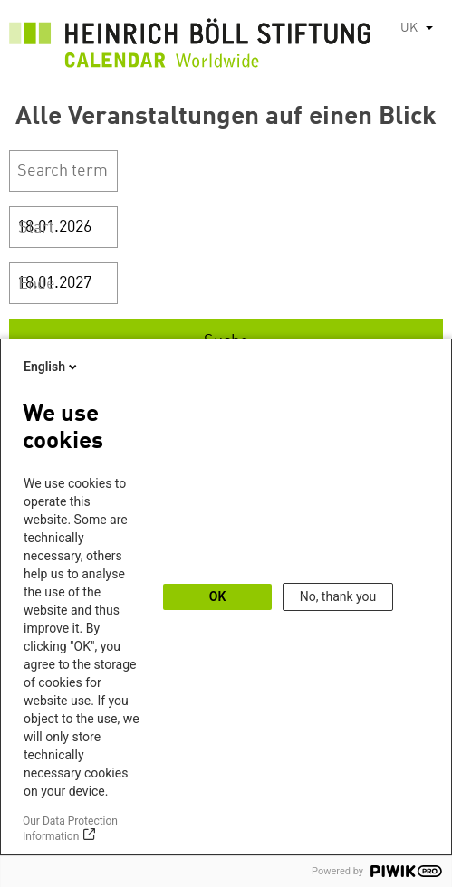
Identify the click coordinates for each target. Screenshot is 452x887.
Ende (36, 284)
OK (217, 596)
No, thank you (338, 596)
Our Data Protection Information (70, 829)
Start (36, 228)
